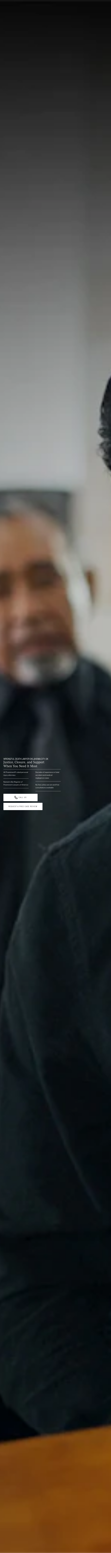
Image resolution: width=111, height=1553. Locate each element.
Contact (89, 9)
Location (76, 9)
